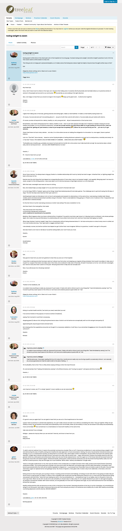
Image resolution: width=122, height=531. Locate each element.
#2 (113, 84)
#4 (113, 171)
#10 (113, 413)
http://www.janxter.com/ (30, 72)
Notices (28, 18)
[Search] (69, 47)
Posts (10, 43)
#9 (113, 385)
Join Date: (11, 67)
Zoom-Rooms (55, 18)
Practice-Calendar (40, 18)
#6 (113, 281)
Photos (33, 43)
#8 (113, 344)
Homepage (19, 18)
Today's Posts (19, 21)
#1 (113, 53)
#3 (113, 110)
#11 (113, 447)
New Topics (10, 21)
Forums (9, 18)
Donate (65, 18)
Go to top (111, 513)
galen (32, 498)
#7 (113, 307)
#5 (113, 251)
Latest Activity (21, 43)
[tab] (10, 42)
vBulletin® (60, 521)
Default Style (13, 513)
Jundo (32, 159)
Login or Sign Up (110, 1)
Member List (28, 21)
